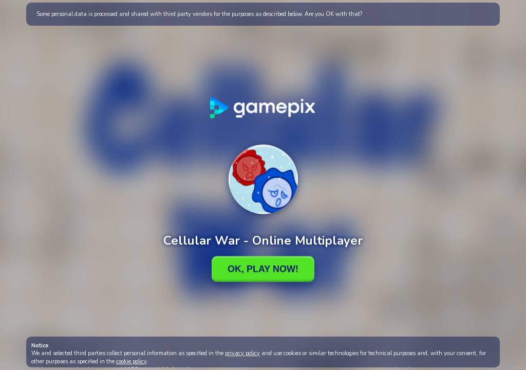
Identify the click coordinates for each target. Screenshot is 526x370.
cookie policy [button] (131, 361)
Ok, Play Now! (263, 269)
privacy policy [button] (242, 353)
